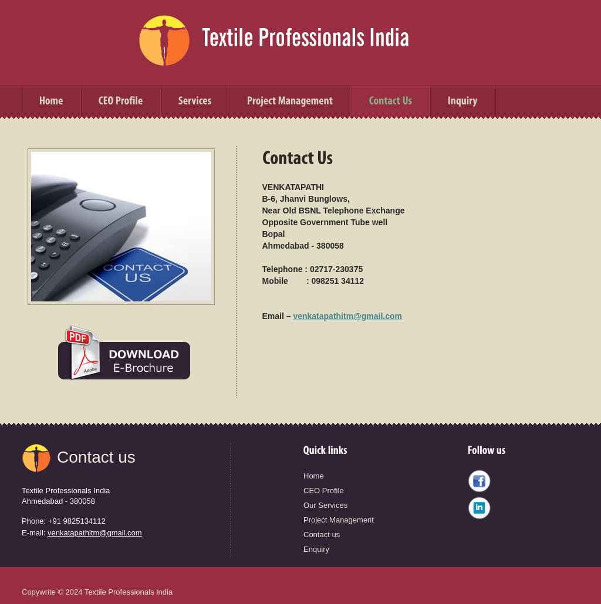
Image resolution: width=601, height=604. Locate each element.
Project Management (338, 519)
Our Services (325, 505)
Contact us (96, 457)
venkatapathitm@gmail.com (347, 316)
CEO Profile (323, 490)
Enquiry (316, 549)
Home (313, 475)
